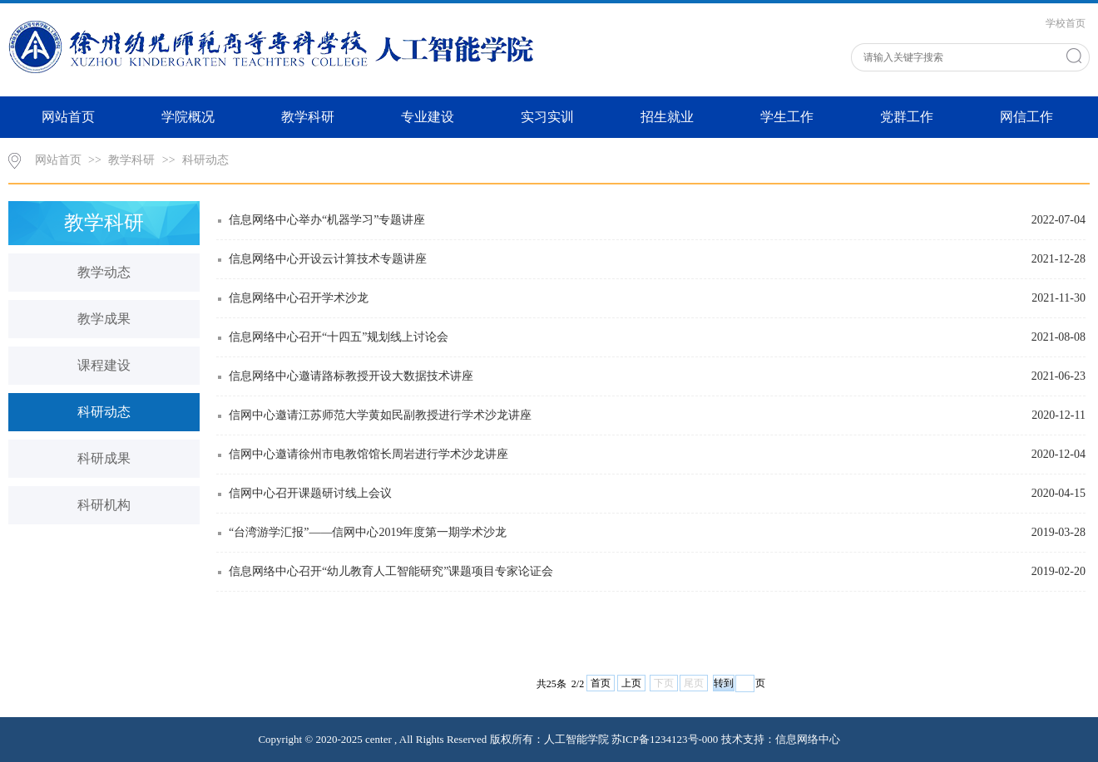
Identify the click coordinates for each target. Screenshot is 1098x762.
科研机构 (104, 505)
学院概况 (188, 117)
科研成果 (104, 458)
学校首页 (1066, 23)
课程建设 (104, 365)
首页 (601, 683)
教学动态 (104, 272)
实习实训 (547, 117)
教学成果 (104, 319)
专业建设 (427, 117)
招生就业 (667, 117)
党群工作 (906, 117)
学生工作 (787, 117)
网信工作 (1026, 117)
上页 (631, 683)
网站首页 (68, 117)
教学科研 (307, 117)
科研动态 (205, 160)
